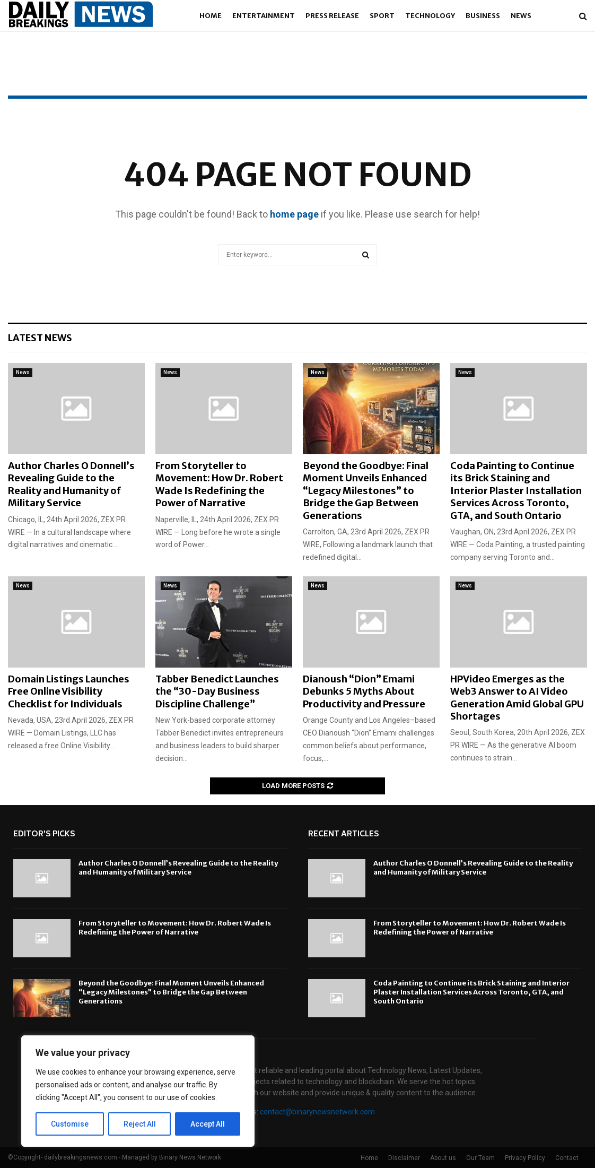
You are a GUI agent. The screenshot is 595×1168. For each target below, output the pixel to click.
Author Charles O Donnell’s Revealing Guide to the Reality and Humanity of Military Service (71, 484)
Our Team (480, 1158)
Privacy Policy (525, 1158)
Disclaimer (404, 1158)
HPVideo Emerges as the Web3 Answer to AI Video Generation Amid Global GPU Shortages (517, 697)
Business (483, 15)
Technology (430, 15)
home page (294, 214)
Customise (70, 1124)
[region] (138, 1091)
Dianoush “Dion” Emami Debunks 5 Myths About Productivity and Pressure (364, 691)
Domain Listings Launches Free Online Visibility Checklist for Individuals (68, 691)
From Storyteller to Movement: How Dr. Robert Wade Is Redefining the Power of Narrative (219, 484)
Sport (382, 15)
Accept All (207, 1124)
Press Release (332, 15)
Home (210, 15)
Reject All (140, 1124)
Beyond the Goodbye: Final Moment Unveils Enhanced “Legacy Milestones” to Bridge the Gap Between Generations (365, 491)
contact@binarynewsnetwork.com (317, 1112)
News (521, 15)
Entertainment (263, 15)
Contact (567, 1158)
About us (443, 1158)
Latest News (40, 338)
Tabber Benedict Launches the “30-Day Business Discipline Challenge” (217, 691)
